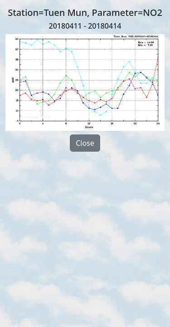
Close (85, 143)
